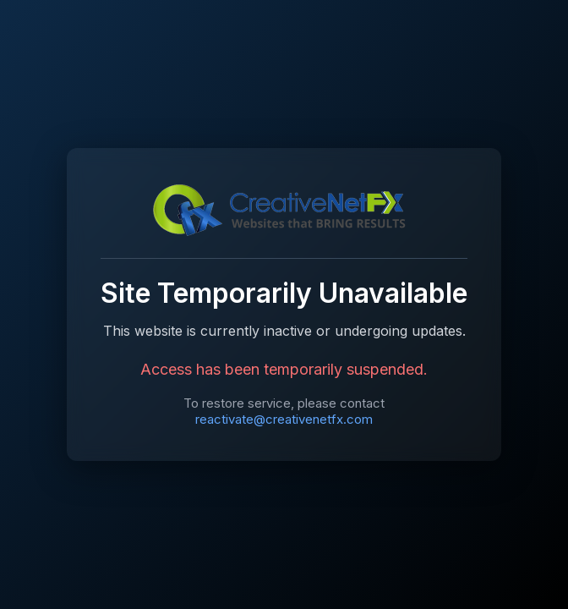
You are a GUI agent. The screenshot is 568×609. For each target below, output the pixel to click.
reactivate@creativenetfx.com (284, 419)
